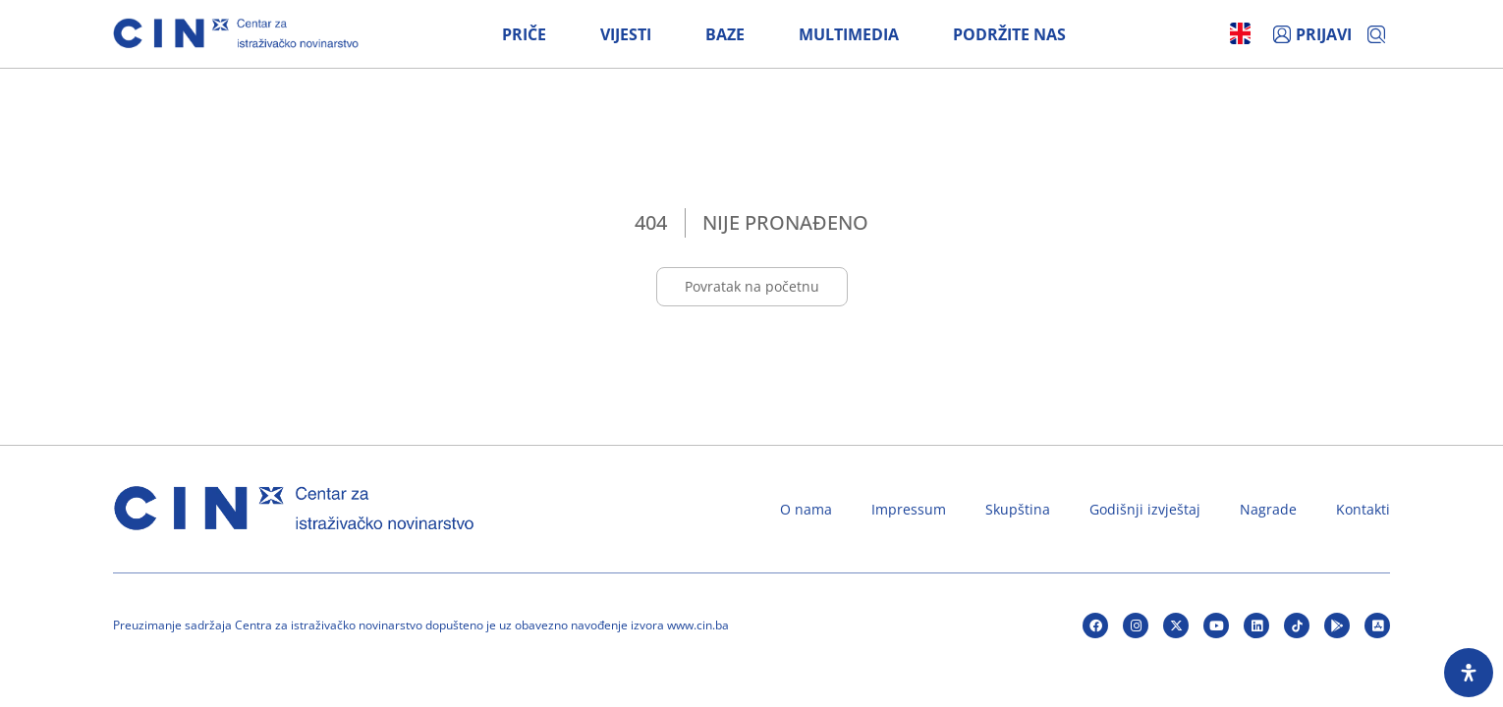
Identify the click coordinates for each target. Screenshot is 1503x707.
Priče (524, 34)
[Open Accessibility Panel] (1468, 672)
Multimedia (849, 34)
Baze (725, 34)
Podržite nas (1009, 34)
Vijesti (625, 34)
